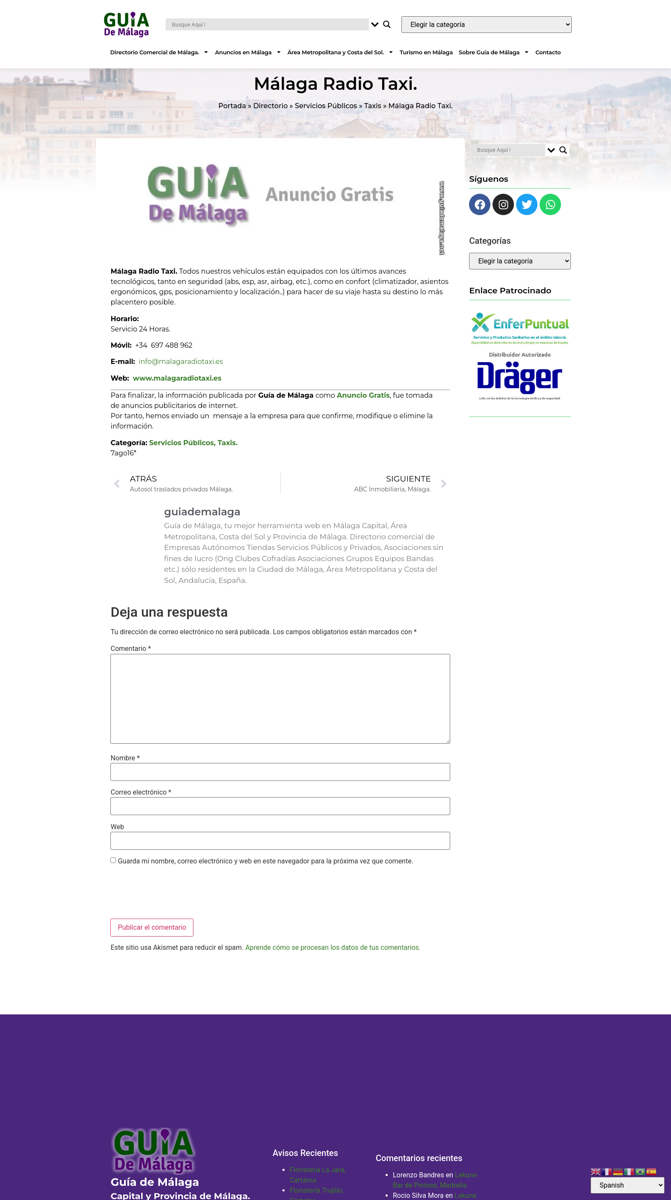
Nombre (125, 768)
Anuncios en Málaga (248, 52)
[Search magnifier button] (387, 24)
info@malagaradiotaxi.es (181, 372)
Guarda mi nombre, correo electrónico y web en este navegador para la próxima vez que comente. (265, 871)
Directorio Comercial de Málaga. (159, 52)
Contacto (548, 52)
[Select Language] (628, 1185)
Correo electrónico (140, 802)
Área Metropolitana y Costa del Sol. (341, 52)
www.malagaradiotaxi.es (177, 388)
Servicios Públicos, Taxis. (193, 453)
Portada (232, 116)
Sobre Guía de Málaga (494, 52)
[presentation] (175, 903)
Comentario (130, 659)
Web (117, 836)
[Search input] (269, 24)
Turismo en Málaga (426, 52)
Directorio (270, 116)
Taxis (372, 116)
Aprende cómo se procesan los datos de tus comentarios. (333, 958)
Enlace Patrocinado (510, 301)
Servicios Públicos (326, 116)
